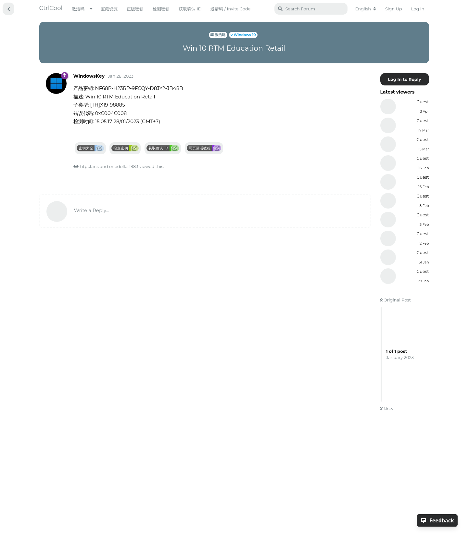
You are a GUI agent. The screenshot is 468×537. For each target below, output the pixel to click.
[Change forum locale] (366, 9)
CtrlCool (51, 8)
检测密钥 (161, 8)
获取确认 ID (190, 8)
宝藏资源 (109, 8)
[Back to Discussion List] (8, 9)
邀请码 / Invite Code (230, 8)
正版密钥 (135, 8)
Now (386, 408)
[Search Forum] (311, 9)
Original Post (395, 299)
